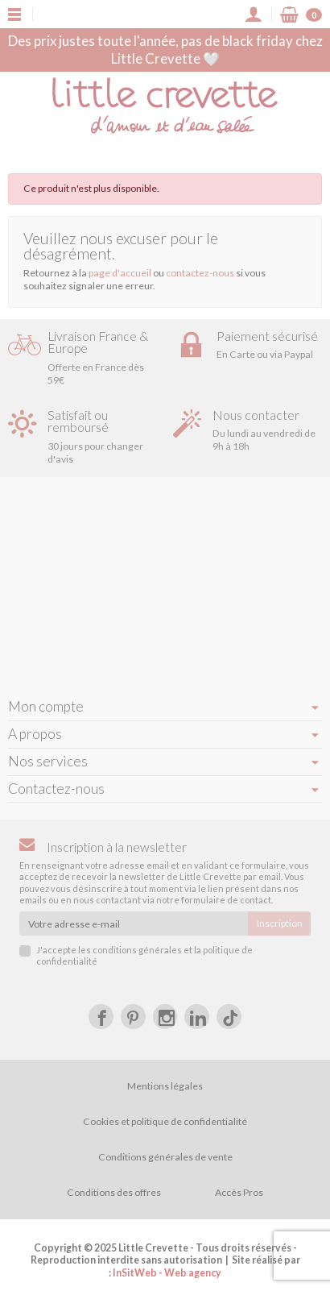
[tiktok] (229, 1016)
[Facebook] (101, 1016)
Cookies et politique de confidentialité (165, 1121)
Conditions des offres (114, 1192)
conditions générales (137, 949)
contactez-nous (200, 273)
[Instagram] (165, 1016)
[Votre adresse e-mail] (133, 923)
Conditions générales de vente (165, 1157)
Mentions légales (165, 1086)
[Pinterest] (133, 1016)
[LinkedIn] (196, 1016)
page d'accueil (120, 273)
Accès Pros (239, 1192)
